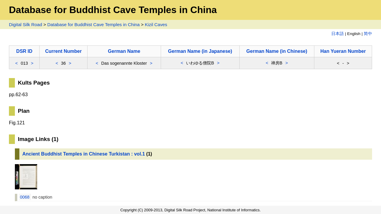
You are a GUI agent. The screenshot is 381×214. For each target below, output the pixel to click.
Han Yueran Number (343, 51)
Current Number (63, 51)
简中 (368, 33)
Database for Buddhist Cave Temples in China (93, 24)
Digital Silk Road (25, 24)
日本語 (337, 33)
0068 (24, 197)
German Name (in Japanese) (200, 51)
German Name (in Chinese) (276, 51)
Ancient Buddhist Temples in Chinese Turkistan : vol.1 (83, 153)
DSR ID (24, 51)
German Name (124, 51)
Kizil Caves (156, 24)
